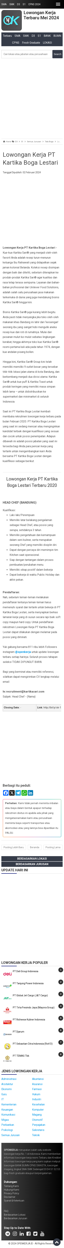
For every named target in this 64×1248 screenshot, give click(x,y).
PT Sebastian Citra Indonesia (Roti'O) (33, 1043)
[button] (58, 4)
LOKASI (47, 42)
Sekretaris (38, 1130)
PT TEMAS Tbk (21, 1055)
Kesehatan (38, 1104)
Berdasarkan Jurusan (32, 864)
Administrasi (8, 1079)
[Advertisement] (32, 98)
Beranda (34, 847)
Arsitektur (7, 1084)
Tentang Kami (11, 1186)
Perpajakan (38, 1124)
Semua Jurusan (10, 1135)
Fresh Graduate (31, 42)
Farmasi (37, 1089)
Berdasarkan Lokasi (32, 858)
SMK (11, 4)
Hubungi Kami (11, 1189)
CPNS (15, 42)
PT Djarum (18, 1031)
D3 (18, 4)
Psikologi (7, 1130)
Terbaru (7, 35)
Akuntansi (38, 1079)
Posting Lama (53, 847)
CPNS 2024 (34, 4)
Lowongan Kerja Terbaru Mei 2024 (41, 15)
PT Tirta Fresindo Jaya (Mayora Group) (33, 1007)
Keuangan (7, 1109)
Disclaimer (9, 1197)
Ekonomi (6, 1089)
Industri (36, 1099)
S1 (24, 4)
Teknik (36, 1135)
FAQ (6, 1211)
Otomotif (37, 1119)
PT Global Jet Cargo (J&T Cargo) (30, 995)
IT (2, 1099)
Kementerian (8, 1104)
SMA (4, 4)
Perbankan (7, 1124)
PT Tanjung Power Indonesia (28, 983)
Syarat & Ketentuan (14, 1200)
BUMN (57, 35)
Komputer (38, 1109)
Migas (5, 1119)
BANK (47, 35)
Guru (4, 1094)
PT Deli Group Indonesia (25, 971)
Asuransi (37, 1084)
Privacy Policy (11, 1193)
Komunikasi (8, 1114)
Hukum (36, 1094)
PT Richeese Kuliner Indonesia (29, 1019)
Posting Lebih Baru (14, 847)
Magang (37, 1114)
